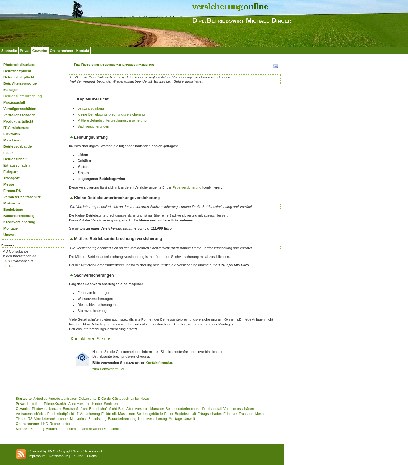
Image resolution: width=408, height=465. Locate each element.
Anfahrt (51, 429)
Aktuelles (40, 398)
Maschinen (12, 140)
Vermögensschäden (19, 109)
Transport (11, 178)
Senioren (111, 403)
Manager (10, 90)
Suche (92, 456)
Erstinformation (89, 429)
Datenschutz (111, 429)
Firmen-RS (12, 190)
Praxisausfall (14, 102)
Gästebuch (120, 398)
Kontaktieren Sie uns (91, 338)
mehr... (8, 265)
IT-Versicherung (16, 127)
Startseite (9, 51)
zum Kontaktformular (108, 369)
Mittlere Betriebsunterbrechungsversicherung (112, 120)
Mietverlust (12, 203)
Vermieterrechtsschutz (22, 197)
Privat (25, 51)
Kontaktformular (159, 363)
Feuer (8, 153)
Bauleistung (13, 209)
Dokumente (87, 398)
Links (135, 398)
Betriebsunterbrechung (22, 96)
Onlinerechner (61, 51)
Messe (8, 184)
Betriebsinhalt (14, 159)
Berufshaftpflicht (17, 71)
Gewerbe (39, 51)
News (144, 398)
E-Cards (104, 398)
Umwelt (9, 235)
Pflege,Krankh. (55, 403)
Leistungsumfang (91, 108)
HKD (44, 424)
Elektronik (11, 134)
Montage (10, 228)
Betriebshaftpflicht (18, 77)
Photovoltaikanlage (19, 64)
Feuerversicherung (186, 187)
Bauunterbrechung (18, 216)
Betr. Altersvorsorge (20, 83)
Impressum (67, 429)
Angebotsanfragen (63, 398)
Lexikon (77, 456)
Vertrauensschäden (19, 115)
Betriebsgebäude (17, 146)
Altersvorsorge (79, 403)
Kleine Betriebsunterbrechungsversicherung (111, 114)
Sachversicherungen (93, 126)
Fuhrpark (11, 172)
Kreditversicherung (19, 222)
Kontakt (82, 51)
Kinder (97, 403)
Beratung (37, 429)
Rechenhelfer (60, 424)
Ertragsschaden (16, 165)
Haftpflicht (35, 403)
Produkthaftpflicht (18, 121)
